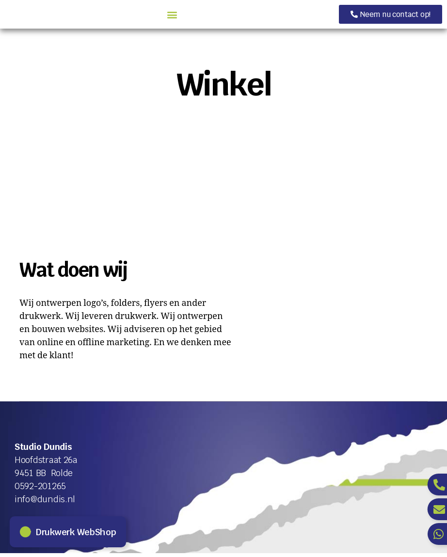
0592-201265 (40, 489)
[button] (254, 16)
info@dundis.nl (45, 503)
